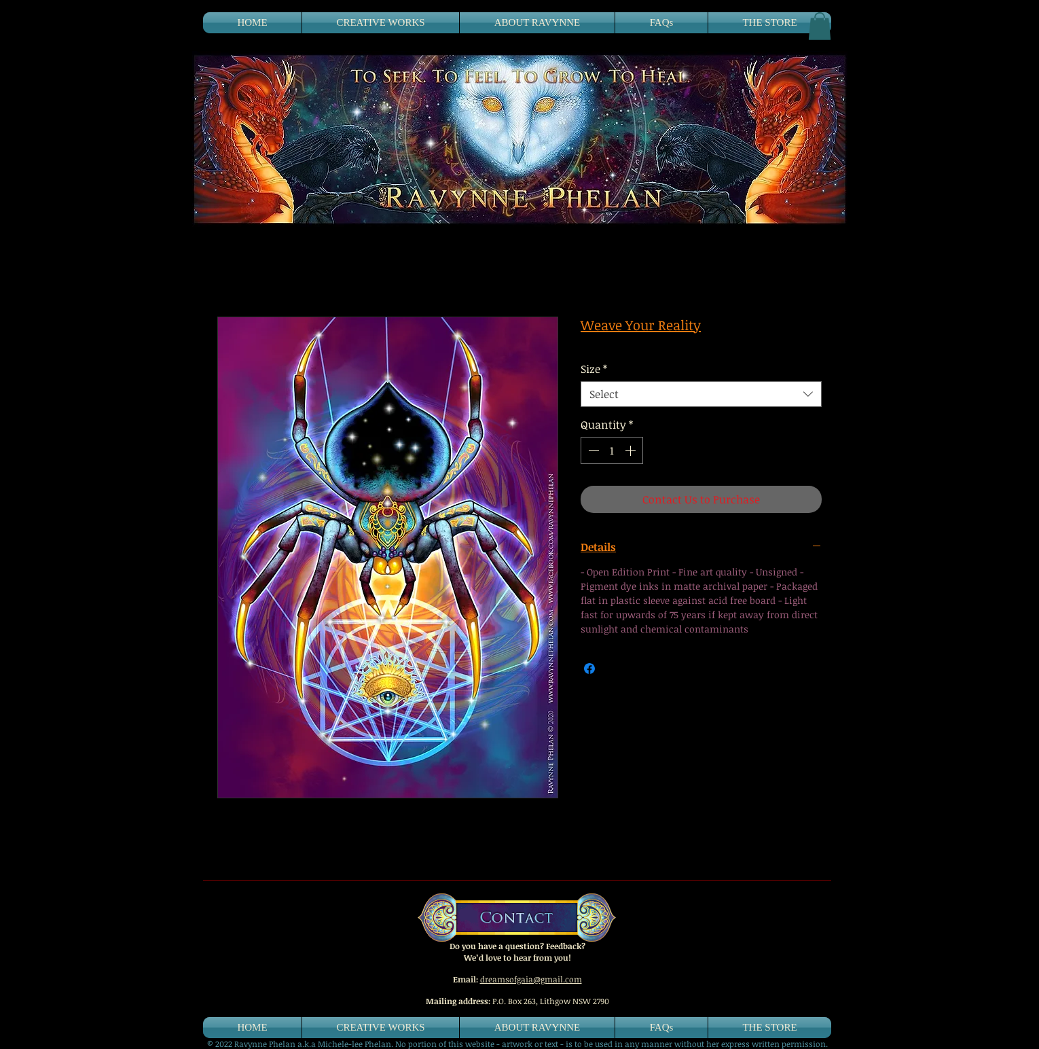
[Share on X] (615, 668)
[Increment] (631, 450)
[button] (819, 26)
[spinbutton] (612, 450)
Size (594, 369)
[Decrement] (592, 450)
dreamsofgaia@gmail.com (531, 979)
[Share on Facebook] (589, 668)
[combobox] (701, 394)
